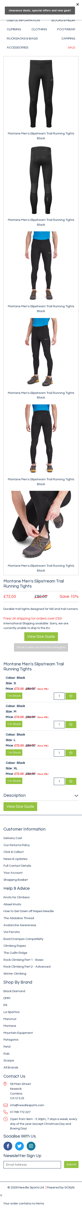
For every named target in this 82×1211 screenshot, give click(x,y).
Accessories (17, 47)
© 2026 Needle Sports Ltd (25, 1187)
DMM (6, 998)
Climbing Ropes (14, 945)
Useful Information (23, 20)
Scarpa (8, 1060)
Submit (71, 1164)
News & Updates (15, 859)
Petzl (6, 1046)
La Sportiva (11, 1012)
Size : (9, 683)
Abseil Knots (12, 904)
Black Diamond (14, 991)
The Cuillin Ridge (15, 952)
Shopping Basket (15, 879)
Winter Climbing (14, 973)
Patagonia (10, 1039)
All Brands (10, 1067)
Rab (6, 1053)
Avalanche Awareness (19, 925)
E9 (5, 1005)
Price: (10, 688)
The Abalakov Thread (18, 918)
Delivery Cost (12, 838)
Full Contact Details (17, 865)
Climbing (14, 29)
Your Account (13, 872)
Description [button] (14, 795)
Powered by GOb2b (61, 1187)
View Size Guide (41, 637)
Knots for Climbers (16, 897)
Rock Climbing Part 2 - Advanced (27, 966)
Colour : (11, 677)
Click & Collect (13, 852)
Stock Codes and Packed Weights (41, 647)
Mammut (9, 1019)
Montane (9, 1025)
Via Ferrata (11, 932)
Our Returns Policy (16, 845)
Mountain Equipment (18, 1032)
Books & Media (63, 20)
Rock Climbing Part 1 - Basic (23, 959)
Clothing (39, 29)
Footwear (66, 29)
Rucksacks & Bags (22, 38)
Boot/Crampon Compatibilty (23, 939)
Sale (71, 47)
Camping (68, 38)
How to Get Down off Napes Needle (28, 911)
